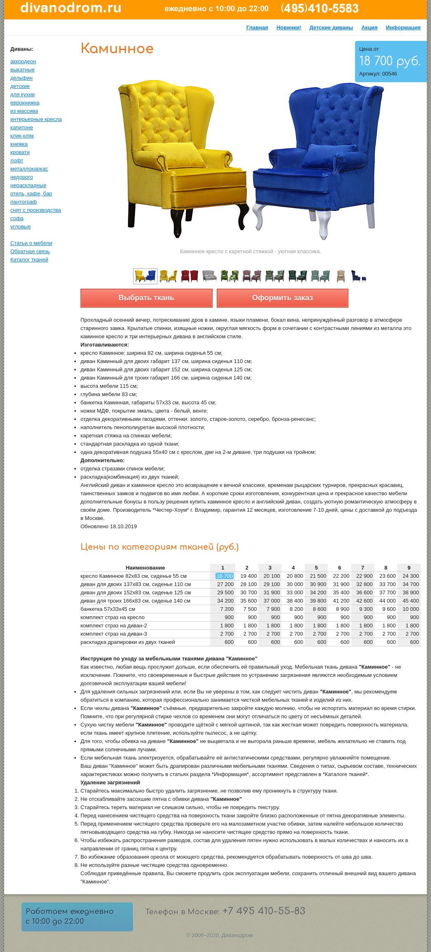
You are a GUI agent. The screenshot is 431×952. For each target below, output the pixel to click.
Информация (403, 27)
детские (20, 86)
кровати (20, 152)
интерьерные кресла (36, 119)
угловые (20, 226)
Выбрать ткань (146, 298)
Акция (369, 27)
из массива (24, 111)
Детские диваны (331, 27)
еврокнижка (25, 103)
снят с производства (35, 210)
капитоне (21, 127)
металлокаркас (29, 169)
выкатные (22, 69)
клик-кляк (22, 136)
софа (17, 218)
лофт (16, 160)
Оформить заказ (282, 298)
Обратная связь (30, 251)
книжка (19, 144)
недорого (21, 177)
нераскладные (28, 185)
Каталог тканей (29, 259)
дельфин (21, 78)
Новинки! (289, 27)
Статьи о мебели (31, 243)
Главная (257, 27)
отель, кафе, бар (31, 193)
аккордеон (23, 61)
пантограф (23, 202)
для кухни (22, 94)
